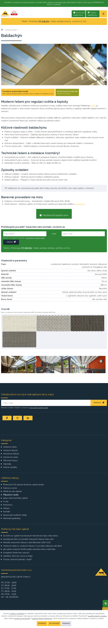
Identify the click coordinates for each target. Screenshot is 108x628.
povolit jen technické (22, 618)
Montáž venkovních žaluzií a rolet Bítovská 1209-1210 (26, 542)
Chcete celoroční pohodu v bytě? (17, 559)
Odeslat (11, 242)
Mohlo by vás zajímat (12, 491)
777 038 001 (43, 21)
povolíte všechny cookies (97, 616)
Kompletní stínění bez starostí (16, 552)
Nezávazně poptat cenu (79, 14)
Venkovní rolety (11, 30)
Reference (7, 505)
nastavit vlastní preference (42, 618)
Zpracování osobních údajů (15, 515)
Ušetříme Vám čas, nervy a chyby (18, 556)
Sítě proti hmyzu (10, 460)
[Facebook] (7, 418)
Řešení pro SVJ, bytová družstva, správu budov (23, 484)
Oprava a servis (10, 488)
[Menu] (103, 13)
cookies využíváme (17, 613)
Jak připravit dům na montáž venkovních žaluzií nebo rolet (28, 539)
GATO (93, 105)
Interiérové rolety (10, 457)
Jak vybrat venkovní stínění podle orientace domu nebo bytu (29, 549)
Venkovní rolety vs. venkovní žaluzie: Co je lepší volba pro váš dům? (32, 546)
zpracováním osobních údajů (35, 238)
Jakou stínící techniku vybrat (15, 498)
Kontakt (6, 511)
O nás (5, 501)
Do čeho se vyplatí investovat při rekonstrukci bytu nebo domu (30, 536)
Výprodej (7, 464)
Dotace (6, 508)
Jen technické (54, 623)
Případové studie (11, 495)
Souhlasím (42, 623)
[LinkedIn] (28, 418)
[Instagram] (17, 418)
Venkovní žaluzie (10, 450)
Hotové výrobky (10, 467)
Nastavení (66, 623)
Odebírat (98, 402)
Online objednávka (92, 14)
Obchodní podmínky (12, 518)
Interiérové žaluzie (11, 454)
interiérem (79, 204)
